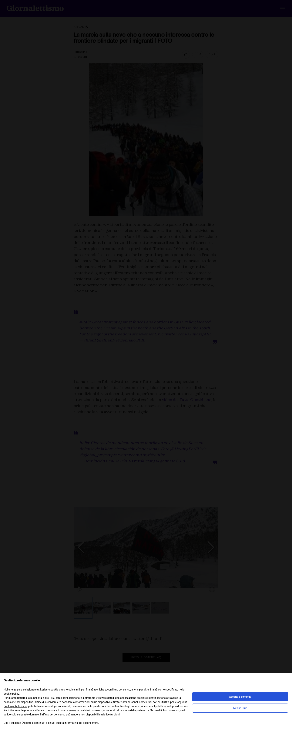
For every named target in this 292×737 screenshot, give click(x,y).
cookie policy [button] (11, 693)
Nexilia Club (240, 708)
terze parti (62, 697)
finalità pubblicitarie (15, 706)
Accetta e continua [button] (240, 696)
